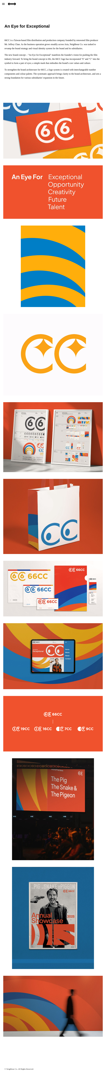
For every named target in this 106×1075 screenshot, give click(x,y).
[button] (3, 4)
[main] (53, 26)
